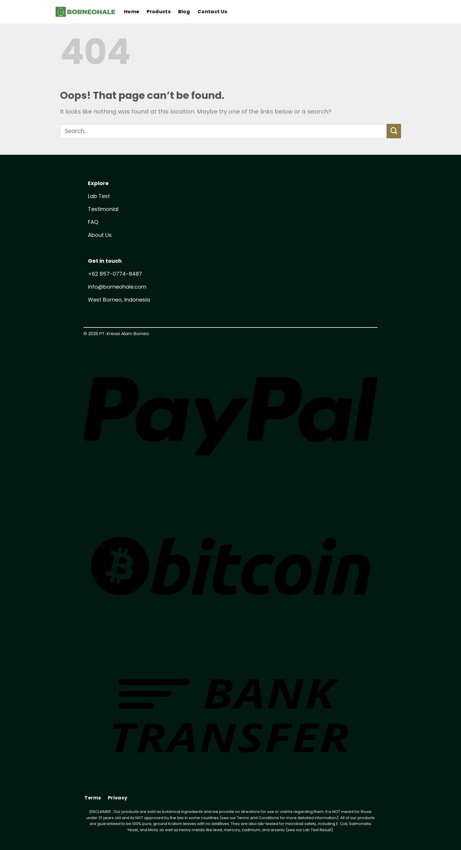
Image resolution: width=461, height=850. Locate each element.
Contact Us (212, 11)
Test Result (321, 830)
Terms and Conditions (258, 818)
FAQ (93, 222)
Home (131, 11)
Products (159, 11)
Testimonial (103, 209)
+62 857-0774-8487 (115, 273)
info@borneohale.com (117, 286)
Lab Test (99, 196)
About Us (100, 235)
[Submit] (394, 131)
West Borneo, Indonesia (119, 299)
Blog (184, 11)
